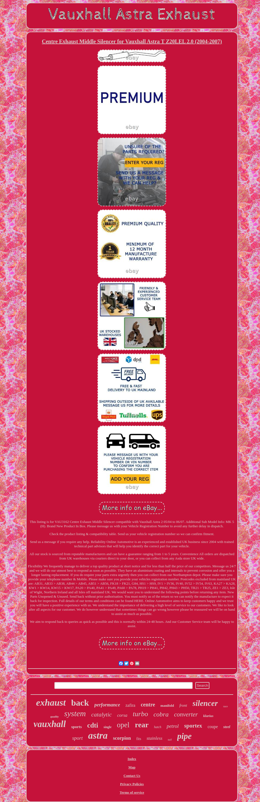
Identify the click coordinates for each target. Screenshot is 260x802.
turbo (140, 714)
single (107, 727)
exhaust (51, 703)
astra (98, 735)
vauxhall (50, 724)
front (183, 705)
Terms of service (132, 792)
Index (132, 759)
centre (148, 705)
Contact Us (132, 776)
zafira (130, 705)
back (80, 703)
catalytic (101, 714)
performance (107, 705)
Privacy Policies (132, 784)
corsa (122, 715)
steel (226, 727)
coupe (213, 726)
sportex (193, 725)
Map (131, 767)
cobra (161, 714)
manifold (167, 705)
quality (54, 716)
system (75, 713)
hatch (157, 727)
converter (186, 714)
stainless (155, 738)
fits (138, 739)
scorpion (122, 738)
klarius (208, 716)
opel (123, 725)
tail (170, 739)
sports (76, 727)
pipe (184, 736)
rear (142, 725)
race (225, 706)
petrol (173, 726)
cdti (92, 725)
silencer (205, 703)
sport (77, 738)
